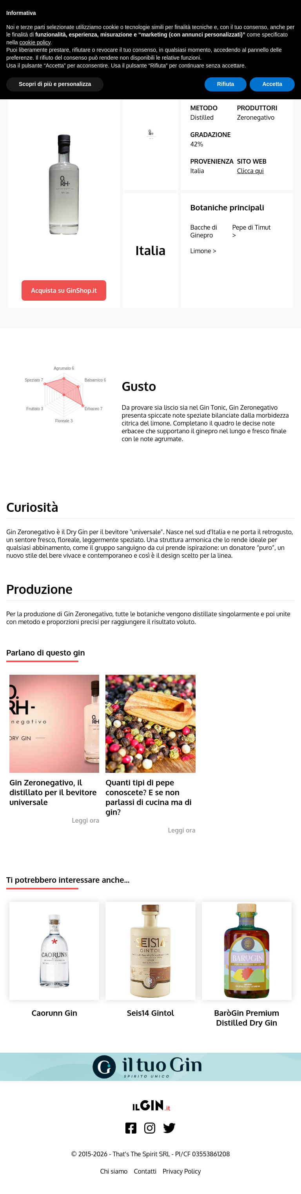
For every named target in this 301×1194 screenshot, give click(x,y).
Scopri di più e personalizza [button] (55, 84)
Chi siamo (113, 1171)
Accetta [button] (272, 84)
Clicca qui (250, 171)
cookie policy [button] (34, 42)
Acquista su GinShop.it (64, 290)
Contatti (145, 1171)
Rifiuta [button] (225, 84)
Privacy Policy (182, 1171)
